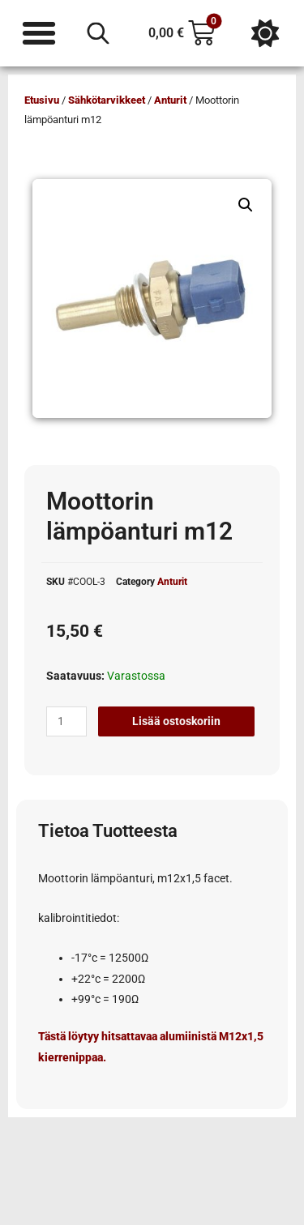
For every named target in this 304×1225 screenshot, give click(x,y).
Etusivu (41, 100)
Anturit (170, 100)
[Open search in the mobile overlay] (98, 33)
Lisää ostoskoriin (176, 721)
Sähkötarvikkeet (106, 100)
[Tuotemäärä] (66, 721)
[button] (245, 205)
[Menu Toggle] (39, 33)
